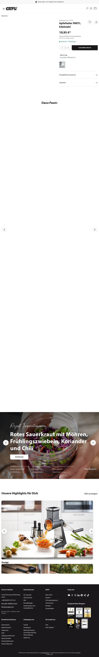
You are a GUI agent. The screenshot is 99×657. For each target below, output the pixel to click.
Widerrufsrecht (6, 627)
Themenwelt (49, 603)
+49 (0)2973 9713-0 (8, 600)
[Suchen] (87, 8)
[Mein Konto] (91, 8)
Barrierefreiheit (6, 638)
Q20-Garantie (27, 598)
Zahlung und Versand (8, 636)
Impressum (4, 630)
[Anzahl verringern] (61, 47)
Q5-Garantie (27, 595)
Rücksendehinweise (7, 641)
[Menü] (3, 8)
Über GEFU (48, 595)
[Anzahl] (65, 47)
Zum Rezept (19, 457)
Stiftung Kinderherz (51, 600)
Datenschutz (5, 625)
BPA (24, 600)
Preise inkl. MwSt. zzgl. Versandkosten (70, 36)
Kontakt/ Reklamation (9, 604)
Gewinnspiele (49, 608)
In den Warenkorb (85, 48)
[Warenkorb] (95, 9)
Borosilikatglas (28, 603)
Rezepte (48, 606)
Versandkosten (45, 652)
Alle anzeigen (91, 494)
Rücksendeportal (7, 607)
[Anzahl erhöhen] (68, 47)
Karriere (47, 598)
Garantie (78, 82)
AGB (2, 633)
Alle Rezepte (90, 469)
